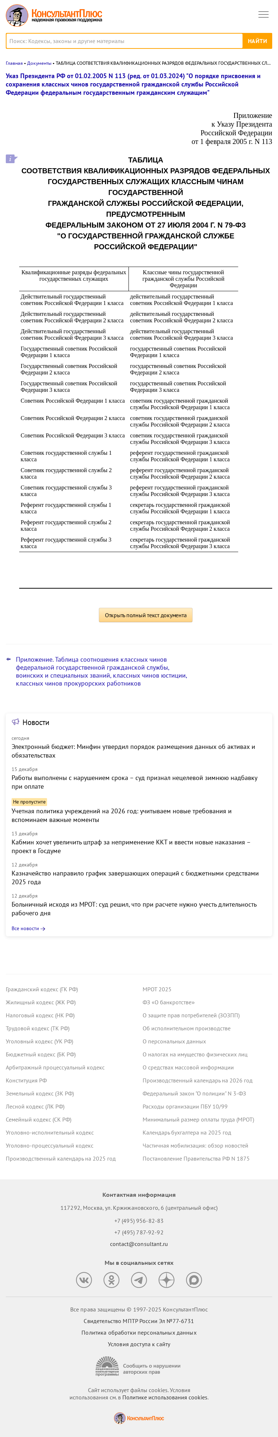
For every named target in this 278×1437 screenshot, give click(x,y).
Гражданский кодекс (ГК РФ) (42, 989)
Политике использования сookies (164, 1397)
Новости (35, 722)
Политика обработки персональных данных (138, 1332)
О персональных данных (174, 1041)
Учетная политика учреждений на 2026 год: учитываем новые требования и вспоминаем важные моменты (122, 815)
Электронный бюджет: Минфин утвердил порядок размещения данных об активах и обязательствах (133, 750)
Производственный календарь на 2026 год (198, 1080)
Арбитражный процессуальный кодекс (55, 1067)
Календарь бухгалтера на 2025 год (187, 1132)
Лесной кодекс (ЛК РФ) (35, 1106)
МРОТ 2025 (157, 989)
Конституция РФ (26, 1080)
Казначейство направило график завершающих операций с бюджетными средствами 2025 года (135, 877)
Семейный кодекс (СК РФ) (38, 1119)
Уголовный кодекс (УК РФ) (39, 1041)
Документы (39, 63)
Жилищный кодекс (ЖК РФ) (41, 1002)
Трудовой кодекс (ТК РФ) (38, 1028)
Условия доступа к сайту (139, 1344)
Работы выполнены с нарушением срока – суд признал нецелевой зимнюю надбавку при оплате (134, 781)
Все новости (25, 928)
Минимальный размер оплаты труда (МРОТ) (198, 1119)
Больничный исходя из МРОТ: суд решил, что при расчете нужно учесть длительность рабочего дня (134, 908)
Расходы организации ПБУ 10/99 (185, 1106)
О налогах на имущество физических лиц (195, 1054)
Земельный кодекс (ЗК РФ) (40, 1093)
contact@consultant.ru (139, 1243)
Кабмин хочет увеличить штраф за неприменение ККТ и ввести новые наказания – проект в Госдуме (131, 846)
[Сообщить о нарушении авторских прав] (139, 1366)
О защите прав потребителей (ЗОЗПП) (191, 1015)
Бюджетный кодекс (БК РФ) (41, 1054)
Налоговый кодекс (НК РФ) (40, 1015)
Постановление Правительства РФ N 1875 (196, 1158)
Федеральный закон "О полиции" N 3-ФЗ (194, 1093)
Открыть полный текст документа (146, 615)
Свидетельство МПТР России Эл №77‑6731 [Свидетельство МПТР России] (139, 1320)
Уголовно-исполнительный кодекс (50, 1132)
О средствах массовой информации (188, 1067)
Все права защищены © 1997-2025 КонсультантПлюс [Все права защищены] (139, 1309)
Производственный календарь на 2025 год (61, 1158)
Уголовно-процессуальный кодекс (49, 1145)
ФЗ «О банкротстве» (169, 1002)
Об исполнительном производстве (187, 1028)
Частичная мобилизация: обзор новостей (195, 1145)
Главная (14, 63)
